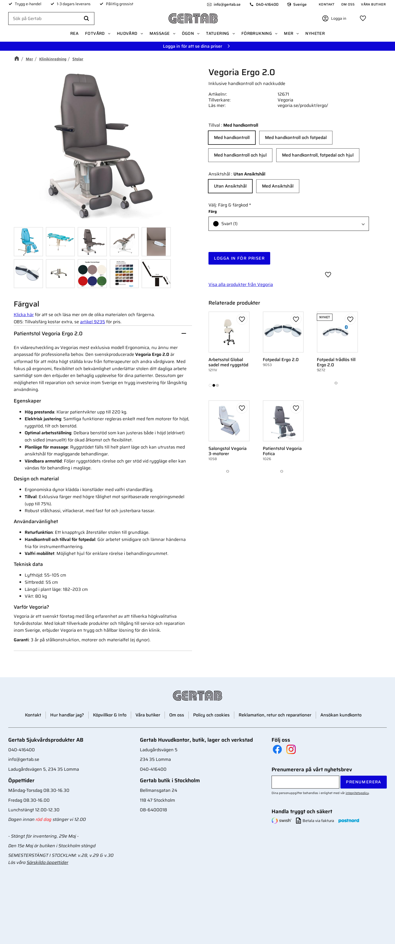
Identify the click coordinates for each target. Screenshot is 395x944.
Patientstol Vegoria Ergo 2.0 (48, 333)
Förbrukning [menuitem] (256, 33)
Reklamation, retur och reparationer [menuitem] (275, 714)
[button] (363, 18)
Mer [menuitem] (288, 33)
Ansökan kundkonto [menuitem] (341, 714)
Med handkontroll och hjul (240, 155)
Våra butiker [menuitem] (373, 4)
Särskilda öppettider (47, 862)
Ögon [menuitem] (188, 33)
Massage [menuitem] (159, 33)
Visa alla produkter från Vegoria (240, 284)
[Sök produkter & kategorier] (51, 18)
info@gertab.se (227, 4)
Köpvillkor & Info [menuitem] (109, 714)
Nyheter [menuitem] (315, 33)
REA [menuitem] (74, 33)
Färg (212, 211)
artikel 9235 (92, 321)
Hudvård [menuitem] (127, 33)
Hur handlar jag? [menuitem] (67, 714)
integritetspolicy (357, 792)
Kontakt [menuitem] (327, 4)
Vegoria (285, 100)
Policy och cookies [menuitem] (211, 714)
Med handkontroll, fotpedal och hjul (318, 155)
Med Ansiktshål (278, 186)
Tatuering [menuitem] (217, 33)
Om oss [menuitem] (347, 4)
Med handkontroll (232, 137)
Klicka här (24, 314)
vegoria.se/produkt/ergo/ (303, 105)
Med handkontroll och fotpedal (296, 137)
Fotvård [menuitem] (95, 33)
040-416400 (267, 4)
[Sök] (86, 18)
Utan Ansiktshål (230, 186)
